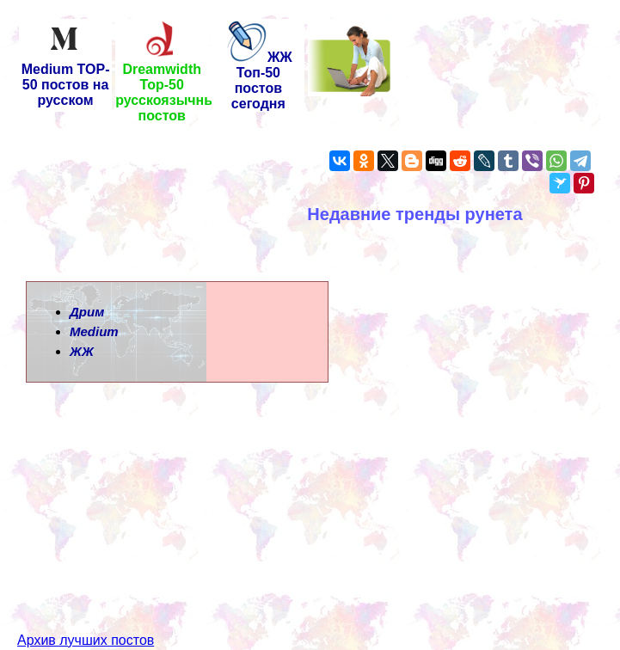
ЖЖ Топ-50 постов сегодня (258, 80)
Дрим (87, 311)
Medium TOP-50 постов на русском (65, 78)
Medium (94, 331)
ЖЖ (82, 351)
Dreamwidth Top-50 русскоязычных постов (169, 86)
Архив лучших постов (85, 609)
